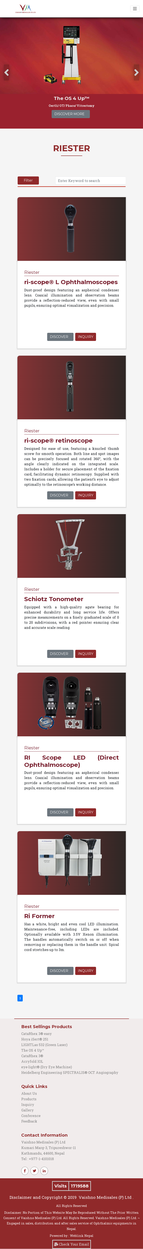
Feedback (29, 1121)
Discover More (69, 114)
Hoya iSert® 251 (34, 1039)
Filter (28, 180)
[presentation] (6, 73)
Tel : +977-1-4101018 (37, 1159)
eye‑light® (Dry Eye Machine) (46, 1067)
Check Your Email (71, 1244)
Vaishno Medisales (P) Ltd (43, 1142)
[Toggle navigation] (135, 8)
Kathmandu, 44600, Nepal (43, 1153)
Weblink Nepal (81, 1236)
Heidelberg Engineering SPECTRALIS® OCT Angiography (69, 1072)
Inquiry (85, 337)
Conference (31, 1115)
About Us (29, 1093)
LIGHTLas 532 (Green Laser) (44, 1044)
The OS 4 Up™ (32, 1050)
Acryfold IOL (32, 1061)
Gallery (27, 1110)
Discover (59, 337)
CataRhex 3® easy (36, 1033)
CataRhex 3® (32, 1056)
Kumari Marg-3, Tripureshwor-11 (48, 1147)
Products (28, 1099)
